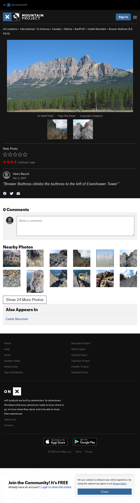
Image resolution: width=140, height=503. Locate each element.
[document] (105, 486)
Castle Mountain (97, 28)
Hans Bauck (21, 173)
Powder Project (80, 366)
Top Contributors (13, 372)
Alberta (68, 28)
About (7, 343)
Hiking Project (79, 354)
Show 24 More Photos (24, 299)
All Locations (10, 28)
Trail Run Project (80, 360)
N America (43, 28)
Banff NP (80, 28)
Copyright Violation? (91, 115)
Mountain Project (80, 343)
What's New (11, 366)
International (27, 28)
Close (104, 491)
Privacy (89, 451)
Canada (56, 28)
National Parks (79, 372)
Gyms (7, 354)
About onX (10, 419)
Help (7, 349)
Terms (78, 451)
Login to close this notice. (56, 487)
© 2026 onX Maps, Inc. (60, 451)
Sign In (123, 17)
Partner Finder (12, 360)
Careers (8, 425)
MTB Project (78, 349)
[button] (5, 193)
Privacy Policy (119, 483)
